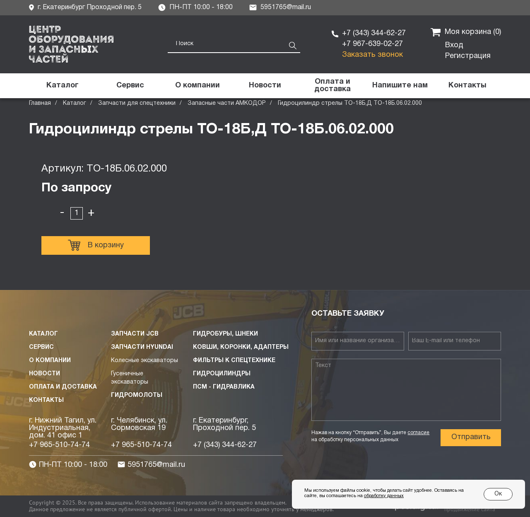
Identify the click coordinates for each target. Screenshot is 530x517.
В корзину (96, 245)
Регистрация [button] (468, 56)
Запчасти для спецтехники (137, 103)
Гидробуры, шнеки (225, 334)
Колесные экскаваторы (144, 360)
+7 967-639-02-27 (372, 44)
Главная (40, 103)
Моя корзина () (466, 32)
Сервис (41, 347)
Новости (44, 374)
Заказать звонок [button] (372, 54)
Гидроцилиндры (222, 374)
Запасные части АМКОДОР (227, 103)
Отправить (471, 437)
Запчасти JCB (135, 334)
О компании (50, 360)
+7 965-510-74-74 (59, 445)
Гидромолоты (136, 395)
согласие (418, 432)
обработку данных (384, 496)
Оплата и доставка (63, 387)
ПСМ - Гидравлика (224, 387)
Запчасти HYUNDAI (142, 347)
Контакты (46, 400)
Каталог (74, 103)
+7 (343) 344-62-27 (374, 33)
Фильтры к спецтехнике (234, 360)
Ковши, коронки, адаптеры (241, 347)
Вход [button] (454, 45)
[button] (400, 85)
